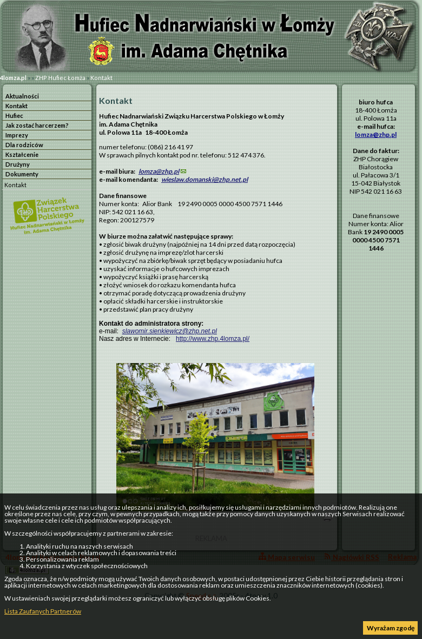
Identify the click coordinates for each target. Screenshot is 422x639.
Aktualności (22, 96)
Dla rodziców (24, 144)
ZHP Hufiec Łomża (60, 77)
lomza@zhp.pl (159, 171)
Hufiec (14, 115)
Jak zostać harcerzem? (37, 125)
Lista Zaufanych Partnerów (42, 611)
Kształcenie (21, 154)
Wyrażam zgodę (390, 628)
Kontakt (101, 77)
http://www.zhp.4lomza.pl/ (212, 338)
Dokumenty (21, 173)
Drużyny (17, 164)
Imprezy (16, 135)
